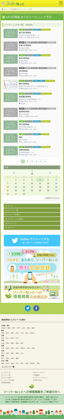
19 (48, 187)
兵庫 (33, 348)
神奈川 (32, 333)
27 (56, 190)
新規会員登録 (5, 382)
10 (32, 183)
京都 (12, 348)
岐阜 (22, 343)
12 (48, 183)
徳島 (7, 358)
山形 (23, 328)
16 (24, 187)
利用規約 (36, 375)
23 (24, 190)
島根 (17, 353)
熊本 (22, 363)
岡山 (2, 353)
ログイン (11, 227)
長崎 (12, 363)
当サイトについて (39, 372)
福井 (12, 338)
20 (56, 187)
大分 (17, 363)
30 (24, 194)
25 (40, 190)
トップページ (5, 372)
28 (8, 194)
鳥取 (12, 353)
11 (40, 183)
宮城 (28, 328)
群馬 (12, 333)
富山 (7, 338)
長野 (7, 343)
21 (8, 190)
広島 (7, 353)
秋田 (13, 328)
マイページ (12, 223)
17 (32, 187)
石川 (17, 338)
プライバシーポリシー (40, 377)
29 (16, 194)
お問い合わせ (37, 380)
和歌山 (23, 348)
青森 (8, 328)
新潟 (2, 338)
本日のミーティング (52, 198)
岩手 (18, 328)
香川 (2, 358)
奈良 (17, 348)
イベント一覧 (13, 210)
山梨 (2, 343)
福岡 (2, 363)
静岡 (12, 343)
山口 (22, 353)
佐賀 (7, 363)
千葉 (22, 333)
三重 (2, 348)
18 (40, 187)
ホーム (10, 206)
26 (48, 190)
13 (56, 183)
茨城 (2, 333)
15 (16, 187)
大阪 (28, 348)
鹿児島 (32, 363)
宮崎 (27, 363)
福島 (33, 328)
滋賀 (7, 348)
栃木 (7, 333)
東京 (27, 333)
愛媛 (17, 358)
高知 (12, 358)
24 (32, 190)
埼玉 (17, 333)
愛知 (17, 343)
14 (8, 187)
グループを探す (14, 214)
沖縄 (38, 363)
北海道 (3, 328)
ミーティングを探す (15, 219)
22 (16, 190)
